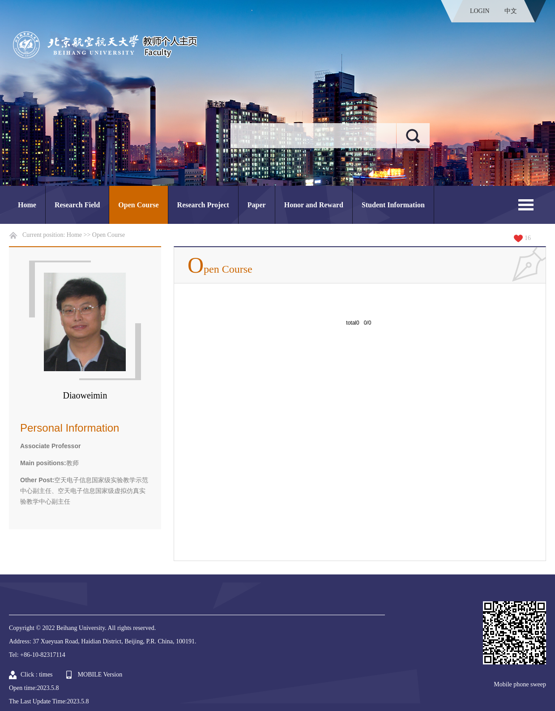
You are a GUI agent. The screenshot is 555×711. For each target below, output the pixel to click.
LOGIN (480, 11)
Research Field (77, 205)
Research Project (203, 205)
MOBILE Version (100, 674)
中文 (510, 11)
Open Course (138, 205)
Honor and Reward (313, 205)
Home (27, 205)
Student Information (393, 205)
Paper (257, 205)
